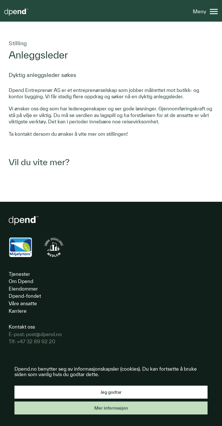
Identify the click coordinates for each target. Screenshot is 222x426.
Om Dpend (21, 281)
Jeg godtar (111, 392)
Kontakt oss (22, 326)
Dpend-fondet (25, 296)
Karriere (18, 311)
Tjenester (19, 274)
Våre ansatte (23, 303)
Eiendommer (23, 288)
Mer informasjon (111, 408)
